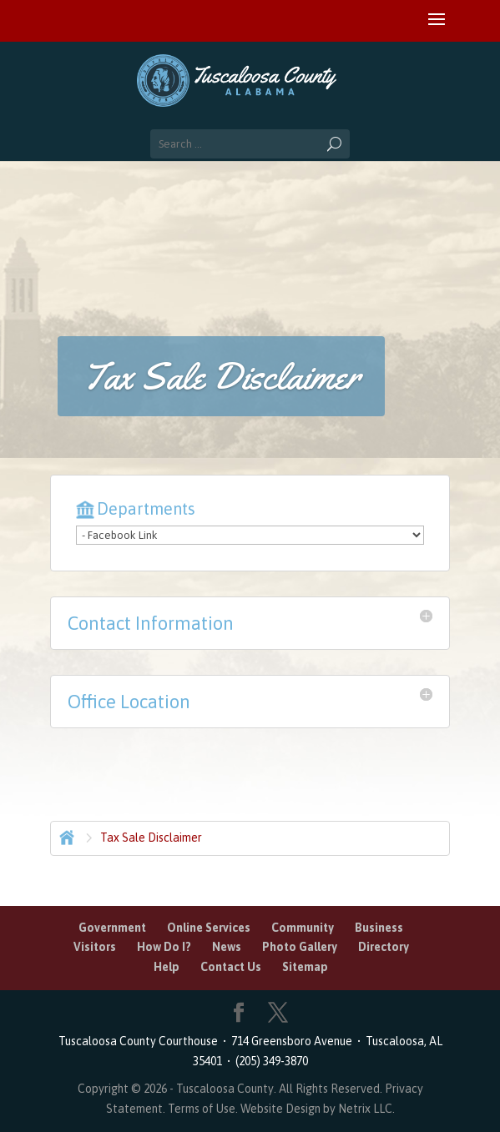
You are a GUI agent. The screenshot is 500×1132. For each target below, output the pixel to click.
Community (302, 927)
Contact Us (230, 967)
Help (166, 967)
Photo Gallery (299, 946)
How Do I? (164, 946)
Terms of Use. (204, 1108)
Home (65, 835)
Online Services (208, 927)
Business (379, 927)
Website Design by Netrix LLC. (317, 1108)
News (226, 946)
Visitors (94, 946)
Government (112, 927)
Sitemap (305, 967)
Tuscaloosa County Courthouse (140, 1041)
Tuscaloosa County (225, 1088)
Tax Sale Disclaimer (151, 837)
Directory (383, 946)
